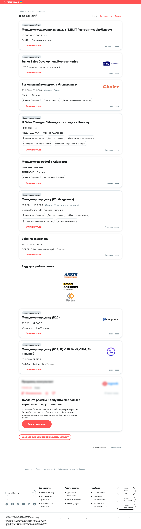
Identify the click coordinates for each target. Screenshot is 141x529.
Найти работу (47, 492)
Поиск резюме (74, 499)
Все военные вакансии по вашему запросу (45, 437)
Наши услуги (73, 503)
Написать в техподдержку (100, 505)
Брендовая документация (99, 498)
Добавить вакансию (71, 494)
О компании (99, 492)
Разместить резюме (46, 498)
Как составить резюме (48, 505)
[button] (126, 491)
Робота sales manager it (45, 468)
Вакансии (28, 468)
